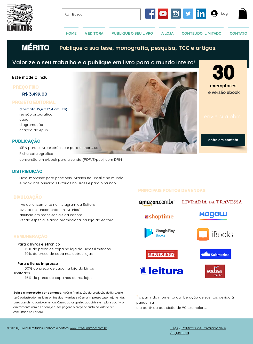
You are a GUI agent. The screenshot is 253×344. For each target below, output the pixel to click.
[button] (242, 13)
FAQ (174, 328)
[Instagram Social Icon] (176, 14)
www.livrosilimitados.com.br (88, 328)
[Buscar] (101, 14)
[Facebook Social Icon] (150, 14)
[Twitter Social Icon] (188, 14)
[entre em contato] (223, 140)
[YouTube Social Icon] (163, 14)
